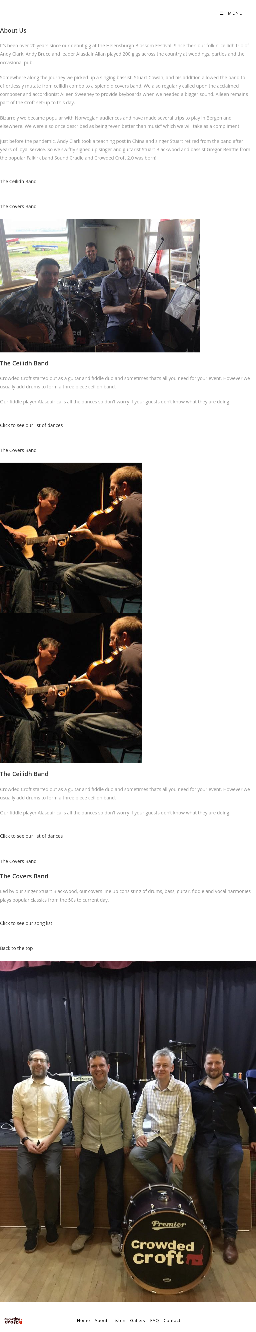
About (101, 1320)
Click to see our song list (26, 923)
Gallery (138, 1320)
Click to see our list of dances (31, 425)
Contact (172, 1320)
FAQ (154, 1320)
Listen (119, 1320)
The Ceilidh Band (18, 181)
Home (83, 1320)
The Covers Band (18, 206)
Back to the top (16, 948)
